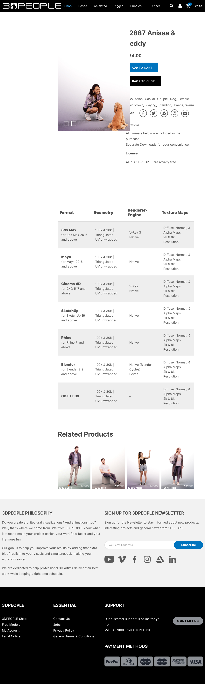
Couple (162, 99)
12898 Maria (135, 487)
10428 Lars (65, 487)
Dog (173, 99)
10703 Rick (99, 487)
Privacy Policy (63, 630)
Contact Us (61, 619)
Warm (189, 105)
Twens (178, 105)
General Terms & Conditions (73, 636)
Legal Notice (11, 636)
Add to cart (142, 67)
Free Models (11, 624)
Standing (165, 105)
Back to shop (143, 81)
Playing (150, 105)
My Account (10, 630)
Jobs (56, 624)
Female (184, 99)
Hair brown (135, 105)
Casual (150, 99)
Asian (139, 99)
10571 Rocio (169, 487)
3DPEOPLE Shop (14, 619)
